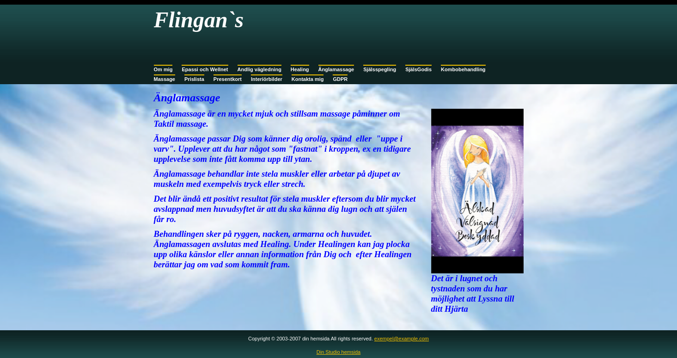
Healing (300, 69)
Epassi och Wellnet (205, 69)
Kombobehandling (463, 69)
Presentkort (227, 79)
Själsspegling (379, 69)
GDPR (340, 79)
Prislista (194, 79)
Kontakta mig (308, 79)
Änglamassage (336, 69)
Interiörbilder (266, 79)
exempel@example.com (401, 338)
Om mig (163, 69)
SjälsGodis (418, 69)
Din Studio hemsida (338, 352)
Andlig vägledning (259, 69)
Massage (164, 79)
